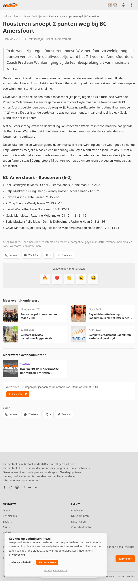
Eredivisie (77, 510)
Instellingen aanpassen (55, 570)
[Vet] (45, 279)
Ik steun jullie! (17, 394)
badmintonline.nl (11, 16)
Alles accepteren (47, 562)
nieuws (26, 16)
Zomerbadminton (81, 527)
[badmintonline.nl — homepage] (10, 5)
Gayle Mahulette (86, 150)
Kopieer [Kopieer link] (11, 255)
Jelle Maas (36, 150)
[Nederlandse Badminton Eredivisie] (112, 5)
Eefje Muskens (13, 150)
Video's (7, 532)
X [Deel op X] (48, 255)
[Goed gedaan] (69, 279)
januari (42, 16)
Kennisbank (10, 516)
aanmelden (125, 558)
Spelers (7, 521)
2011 (34, 16)
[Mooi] (57, 279)
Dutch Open (78, 521)
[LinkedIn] (29, 487)
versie (121, 576)
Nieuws (7, 510)
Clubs (6, 527)
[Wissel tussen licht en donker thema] (131, 5)
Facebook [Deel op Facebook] (64, 255)
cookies (131, 576)
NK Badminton (80, 516)
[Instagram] (17, 487)
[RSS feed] (35, 487)
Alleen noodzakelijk (21, 562)
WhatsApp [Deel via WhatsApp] (31, 255)
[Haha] (93, 279)
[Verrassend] (81, 279)
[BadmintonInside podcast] (123, 5)
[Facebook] (4, 487)
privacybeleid (17, 554)
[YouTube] (23, 487)
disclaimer (110, 576)
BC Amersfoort (40, 161)
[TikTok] (10, 487)
